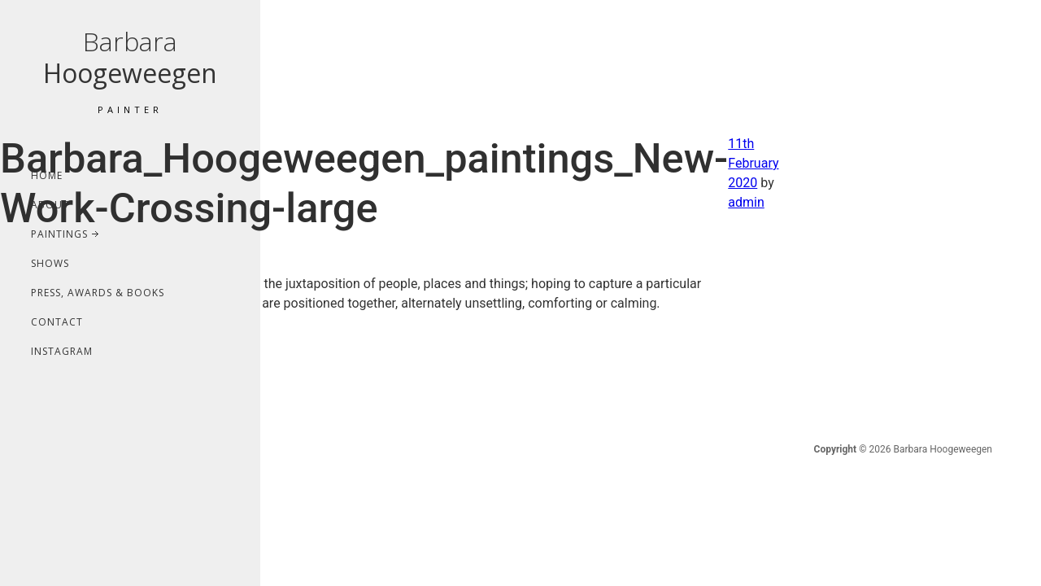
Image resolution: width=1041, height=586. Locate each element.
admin (746, 202)
